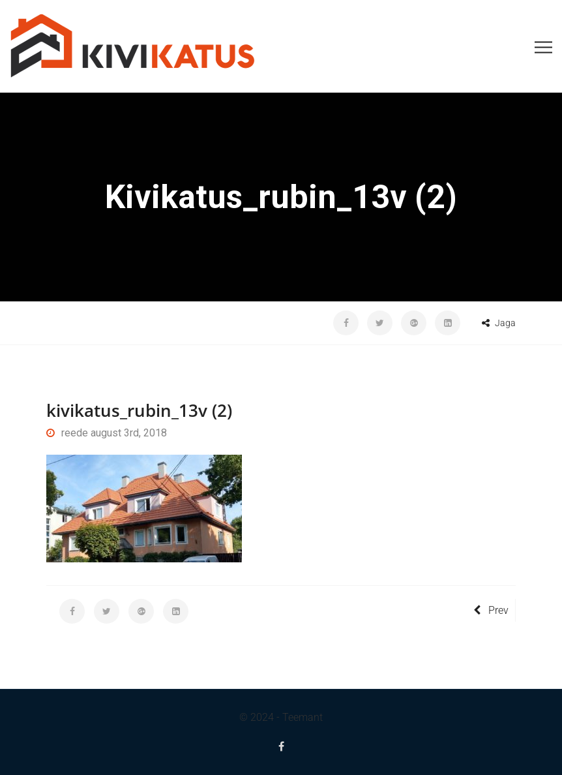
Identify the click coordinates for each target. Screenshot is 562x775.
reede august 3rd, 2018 (106, 433)
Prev (491, 610)
